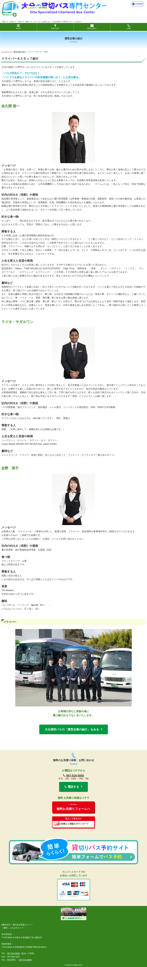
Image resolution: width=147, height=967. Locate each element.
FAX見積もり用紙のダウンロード (73, 820)
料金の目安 (55, 26)
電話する (72, 786)
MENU (18, 26)
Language (137, 4)
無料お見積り (92, 26)
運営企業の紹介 (20, 52)
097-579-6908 (25, 960)
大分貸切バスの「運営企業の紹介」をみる (72, 729)
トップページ (6, 52)
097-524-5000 (75, 775)
